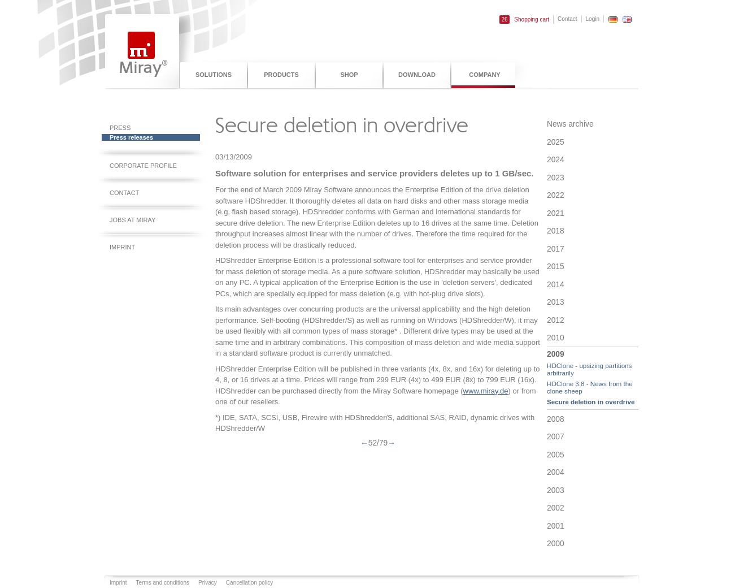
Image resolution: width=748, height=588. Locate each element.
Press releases (131, 137)
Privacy (207, 583)
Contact (567, 19)
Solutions (213, 74)
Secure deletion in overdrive (591, 401)
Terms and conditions (163, 583)
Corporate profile (143, 165)
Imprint (122, 247)
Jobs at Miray (132, 220)
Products (281, 74)
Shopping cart (524, 19)
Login (592, 19)
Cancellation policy (249, 583)
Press (120, 127)
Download (417, 74)
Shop (349, 74)
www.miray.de (485, 391)
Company (484, 74)
